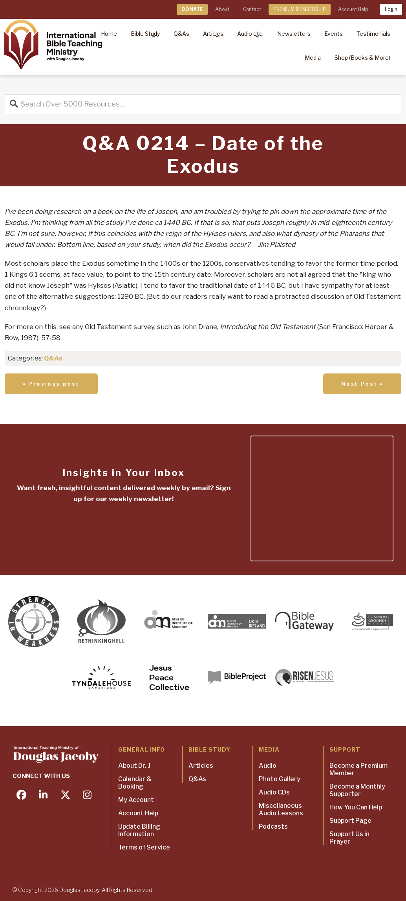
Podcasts (273, 826)
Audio (267, 765)
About (222, 9)
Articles (200, 765)
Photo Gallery (279, 779)
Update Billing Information (139, 830)
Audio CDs (274, 792)
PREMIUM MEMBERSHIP (299, 9)
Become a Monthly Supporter (357, 790)
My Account (136, 800)
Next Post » (362, 384)
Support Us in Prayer (349, 837)
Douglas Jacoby (79, 889)
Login (391, 9)
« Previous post (51, 384)
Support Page (350, 820)
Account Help (353, 9)
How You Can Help (355, 807)
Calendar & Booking (135, 782)
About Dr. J (134, 765)
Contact (252, 9)
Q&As (53, 358)
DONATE (192, 9)
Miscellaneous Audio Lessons (281, 809)
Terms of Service (144, 847)
